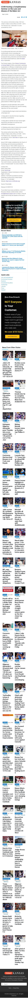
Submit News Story (14, 220)
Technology (4, 284)
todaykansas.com (13, 994)
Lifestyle (3, 286)
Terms (10, 988)
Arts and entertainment (7, 277)
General (3, 290)
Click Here (15, 137)
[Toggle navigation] (25, 2)
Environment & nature (6, 279)
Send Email (7, 170)
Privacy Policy (16, 988)
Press (2, 288)
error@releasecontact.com (8, 193)
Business (3, 281)
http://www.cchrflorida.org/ (13, 181)
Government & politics (7, 283)
